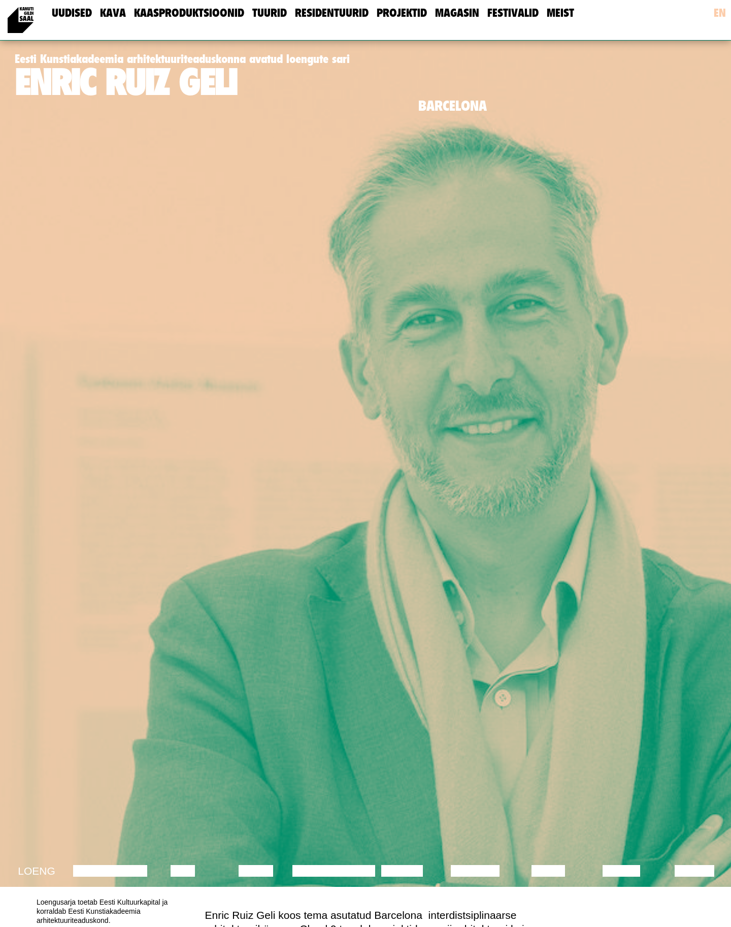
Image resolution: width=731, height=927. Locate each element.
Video (547, 871)
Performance (333, 871)
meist (560, 13)
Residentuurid (332, 13)
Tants (256, 871)
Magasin (457, 13)
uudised (72, 13)
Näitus (694, 871)
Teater (401, 871)
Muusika (475, 871)
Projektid (402, 13)
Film (183, 871)
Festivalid (513, 13)
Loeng (36, 871)
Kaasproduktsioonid (189, 13)
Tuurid (269, 13)
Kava (113, 13)
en (720, 13)
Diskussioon (110, 871)
